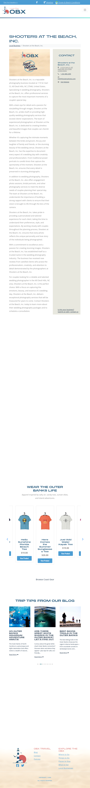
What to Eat (64, 765)
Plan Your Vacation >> (11, 2)
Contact (37, 756)
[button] (82, 539)
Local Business (14, 46)
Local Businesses (66, 768)
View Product (24, 558)
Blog (36, 752)
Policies (37, 759)
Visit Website (65, 82)
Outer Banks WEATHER (45, 729)
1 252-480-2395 (66, 74)
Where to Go (64, 754)
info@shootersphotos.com (67, 79)
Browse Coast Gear (45, 579)
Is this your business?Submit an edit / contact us (68, 311)
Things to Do (64, 758)
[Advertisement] (45, 344)
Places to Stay (65, 761)
